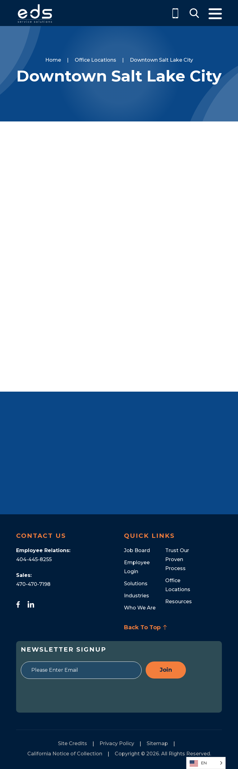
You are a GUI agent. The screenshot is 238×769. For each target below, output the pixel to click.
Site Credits (72, 743)
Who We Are (140, 608)
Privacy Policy (116, 743)
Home (53, 60)
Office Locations (95, 60)
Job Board (137, 550)
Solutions (136, 584)
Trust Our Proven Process (177, 559)
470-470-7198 (33, 584)
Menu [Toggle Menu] (215, 13)
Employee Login (137, 567)
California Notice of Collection (64, 754)
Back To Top (145, 627)
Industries (136, 596)
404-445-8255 (34, 559)
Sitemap (157, 743)
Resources (178, 601)
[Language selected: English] (206, 763)
